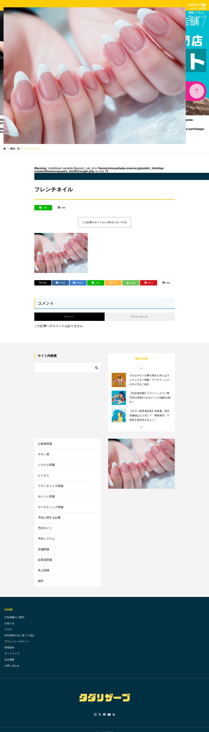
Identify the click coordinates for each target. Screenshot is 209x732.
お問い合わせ (11, 669)
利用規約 (9, 651)
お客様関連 (45, 443)
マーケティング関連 (51, 509)
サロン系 (43, 454)
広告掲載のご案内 (14, 621)
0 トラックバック (139, 316)
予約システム (46, 541)
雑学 (41, 585)
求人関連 (43, 574)
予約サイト (45, 530)
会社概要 (9, 663)
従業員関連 (45, 563)
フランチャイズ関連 (51, 487)
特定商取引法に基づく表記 (19, 639)
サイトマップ (11, 657)
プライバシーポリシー (16, 645)
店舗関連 (43, 552)
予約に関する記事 (49, 519)
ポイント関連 (46, 498)
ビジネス (43, 476)
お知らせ (9, 627)
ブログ (8, 633)
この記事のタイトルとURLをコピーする (104, 222)
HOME (8, 613)
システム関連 (46, 465)
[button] (141, 368)
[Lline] (43, 207)
